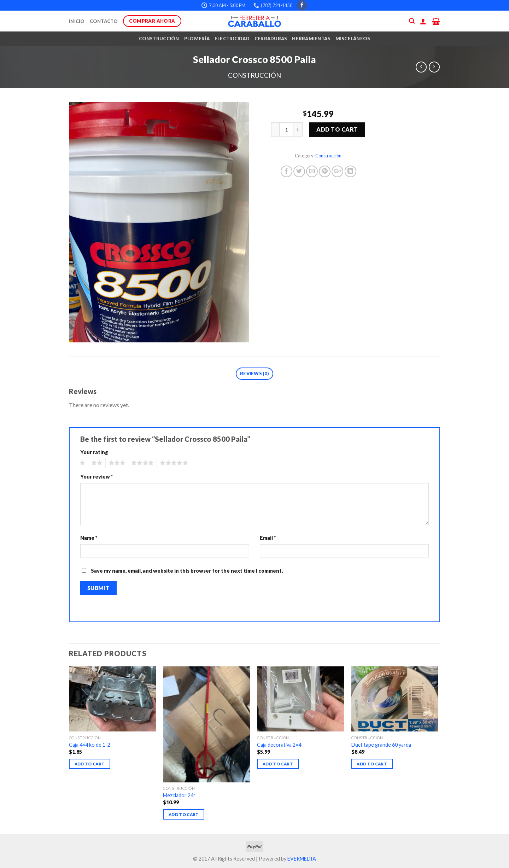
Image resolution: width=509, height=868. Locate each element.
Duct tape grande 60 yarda (381, 745)
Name (88, 538)
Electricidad (232, 38)
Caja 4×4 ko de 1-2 (89, 745)
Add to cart (337, 129)
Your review (96, 477)
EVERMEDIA (301, 859)
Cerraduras (271, 38)
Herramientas (311, 38)
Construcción (159, 38)
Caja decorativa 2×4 (279, 745)
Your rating (94, 452)
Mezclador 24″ (179, 795)
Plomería (197, 38)
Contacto (104, 21)
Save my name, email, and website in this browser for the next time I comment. (187, 571)
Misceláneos (352, 38)
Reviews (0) (254, 373)
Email (268, 538)
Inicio (77, 21)
